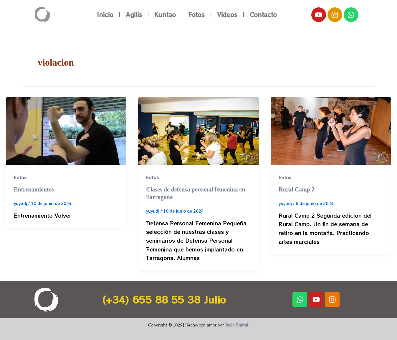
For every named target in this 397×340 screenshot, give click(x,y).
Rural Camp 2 (297, 189)
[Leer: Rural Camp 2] (331, 130)
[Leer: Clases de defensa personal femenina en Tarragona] (198, 130)
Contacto (263, 14)
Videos (227, 14)
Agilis (134, 14)
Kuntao (165, 14)
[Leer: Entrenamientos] (66, 130)
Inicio (105, 14)
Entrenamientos (34, 189)
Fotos (196, 14)
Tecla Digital (236, 325)
